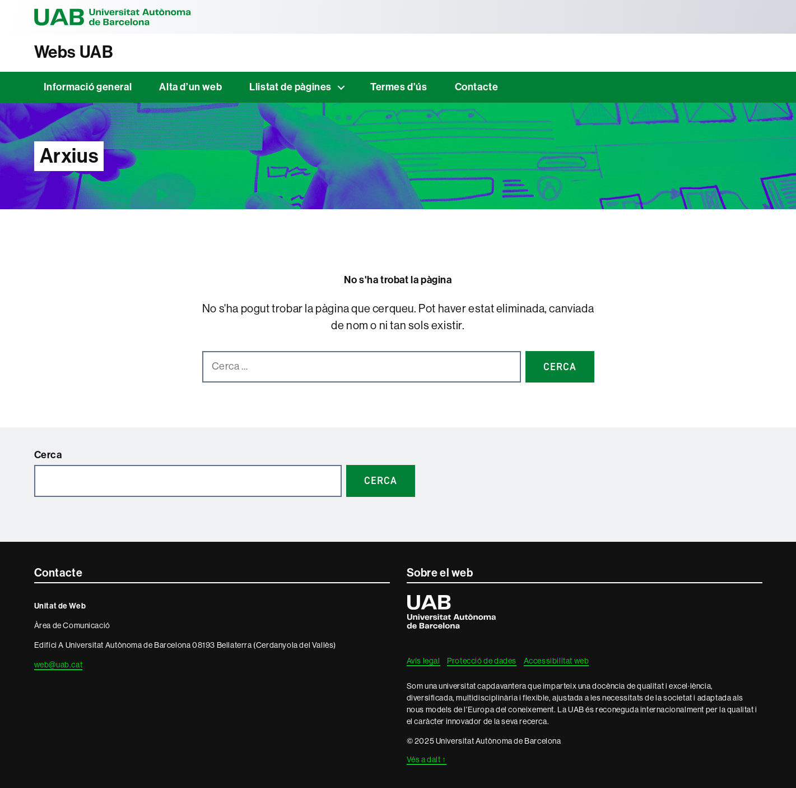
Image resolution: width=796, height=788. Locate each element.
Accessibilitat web (556, 660)
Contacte (477, 87)
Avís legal (423, 660)
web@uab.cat (58, 664)
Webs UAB (74, 52)
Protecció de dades (481, 660)
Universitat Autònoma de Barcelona (112, 17)
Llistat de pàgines (290, 87)
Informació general (88, 87)
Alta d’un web (190, 87)
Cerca (48, 455)
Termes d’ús (398, 87)
